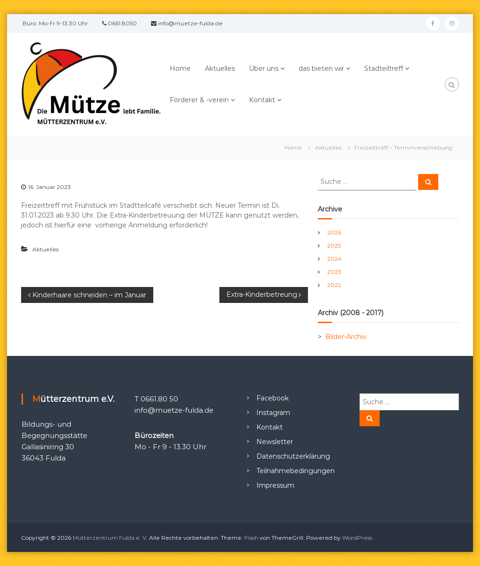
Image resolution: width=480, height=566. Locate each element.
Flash (251, 537)
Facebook (272, 398)
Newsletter (274, 442)
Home (180, 68)
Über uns (263, 68)
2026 (334, 232)
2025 (334, 245)
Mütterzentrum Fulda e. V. (110, 537)
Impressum (275, 485)
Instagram (273, 412)
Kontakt (262, 100)
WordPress (357, 537)
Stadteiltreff (383, 68)
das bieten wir (321, 68)
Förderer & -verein (199, 100)
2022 (334, 284)
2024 (334, 258)
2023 (334, 271)
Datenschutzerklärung (293, 456)
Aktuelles (220, 68)
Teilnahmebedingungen (295, 471)
